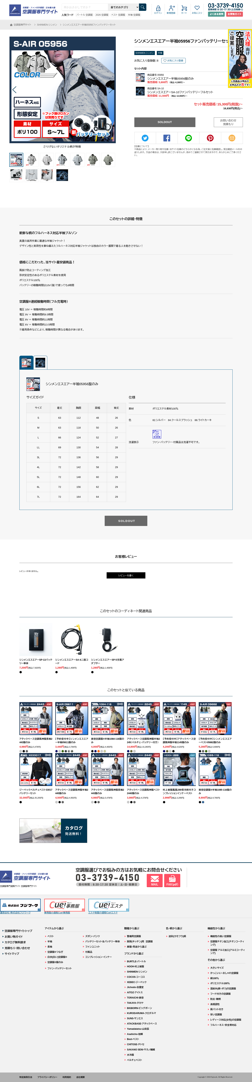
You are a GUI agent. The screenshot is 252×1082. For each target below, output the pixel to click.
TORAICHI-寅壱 (135, 997)
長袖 (49, 946)
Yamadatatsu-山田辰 (138, 1029)
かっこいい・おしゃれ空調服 (224, 973)
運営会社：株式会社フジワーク (20, 906)
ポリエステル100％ (220, 983)
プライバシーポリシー (47, 1077)
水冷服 (130, 1055)
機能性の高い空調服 (220, 936)
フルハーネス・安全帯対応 (223, 1025)
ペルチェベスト (134, 1060)
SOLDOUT (165, 122)
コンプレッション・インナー (98, 957)
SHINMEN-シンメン (144, 53)
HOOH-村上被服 (135, 966)
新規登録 (171, 13)
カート (184, 13)
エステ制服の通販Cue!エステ (108, 906)
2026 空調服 (102, 15)
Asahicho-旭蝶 (135, 1034)
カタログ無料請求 (15, 942)
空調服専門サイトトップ (18, 930)
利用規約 (67, 1077)
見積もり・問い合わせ (17, 948)
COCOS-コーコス (136, 977)
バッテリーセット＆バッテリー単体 (102, 941)
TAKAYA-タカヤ (135, 1003)
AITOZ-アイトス (135, 992)
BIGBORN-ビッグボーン (139, 1008)
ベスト (50, 936)
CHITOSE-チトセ (135, 1044)
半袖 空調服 (134, 15)
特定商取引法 (25, 1077)
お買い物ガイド (14, 936)
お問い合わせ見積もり (228, 122)
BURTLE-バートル (136, 961)
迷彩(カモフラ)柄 (177, 936)
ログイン (158, 13)
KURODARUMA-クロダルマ (141, 1013)
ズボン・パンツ (92, 936)
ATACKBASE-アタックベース (142, 1023)
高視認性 (215, 1004)
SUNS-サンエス (135, 1018)
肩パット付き (216, 1009)
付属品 (88, 952)
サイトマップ (12, 953)
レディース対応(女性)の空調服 (225, 1019)
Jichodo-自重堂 (135, 987)
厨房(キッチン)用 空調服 (140, 941)
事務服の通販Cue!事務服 (64, 906)
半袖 (160, 53)
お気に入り (197, 13)
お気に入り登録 (175, 60)
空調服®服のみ (55, 962)
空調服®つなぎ (55, 952)
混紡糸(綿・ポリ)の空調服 (223, 988)
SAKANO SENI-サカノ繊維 (141, 1049)
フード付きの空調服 (220, 993)
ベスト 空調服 (118, 15)
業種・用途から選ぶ (137, 946)
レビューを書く (126, 575)
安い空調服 (216, 1014)
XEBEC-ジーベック (137, 982)
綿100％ (214, 978)
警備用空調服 (134, 936)
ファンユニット (92, 946)
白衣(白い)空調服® (57, 957)
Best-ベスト (133, 1039)
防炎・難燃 (215, 999)
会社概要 (80, 1077)
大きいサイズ (217, 968)
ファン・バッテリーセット (59, 968)
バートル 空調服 (84, 15)
